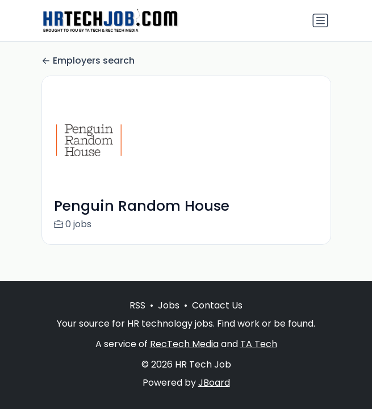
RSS (137, 305)
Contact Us (217, 305)
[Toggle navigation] (320, 20)
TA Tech (258, 343)
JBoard (214, 382)
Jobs (168, 305)
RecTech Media (184, 343)
